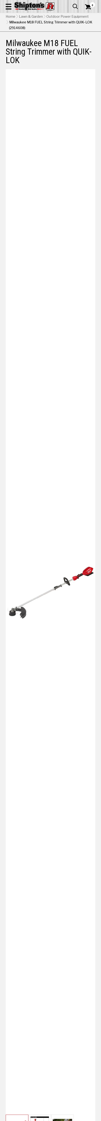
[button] (8, 6)
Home (10, 16)
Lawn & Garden (31, 16)
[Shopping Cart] (90, 7)
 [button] (75, 6)
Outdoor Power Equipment (67, 16)
